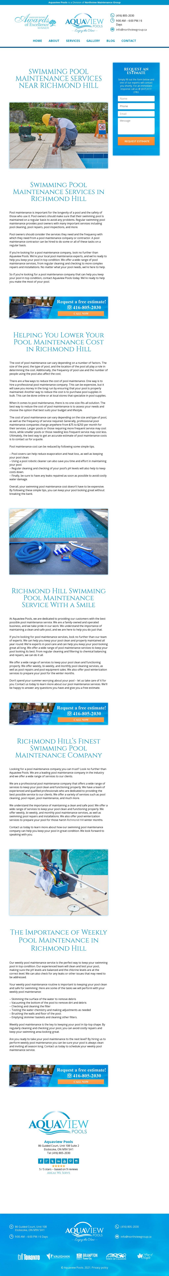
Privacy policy (100, 1267)
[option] (29, 1256)
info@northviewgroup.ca (131, 29)
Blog (110, 41)
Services (73, 41)
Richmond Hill (75, 820)
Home (37, 41)
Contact (128, 41)
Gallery (93, 41)
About (54, 41)
